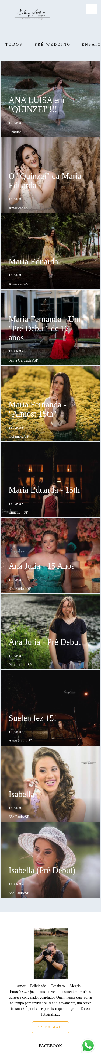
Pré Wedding (52, 45)
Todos (14, 45)
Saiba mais (50, 998)
